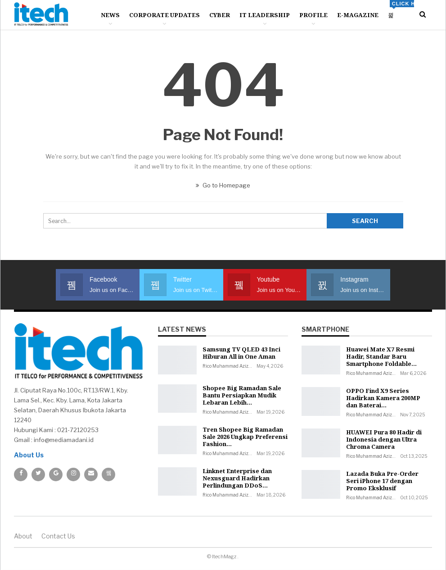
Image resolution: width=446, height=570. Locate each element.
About (23, 536)
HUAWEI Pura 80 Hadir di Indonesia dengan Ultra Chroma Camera (384, 439)
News (110, 15)
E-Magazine (357, 15)
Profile (313, 15)
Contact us (58, 536)
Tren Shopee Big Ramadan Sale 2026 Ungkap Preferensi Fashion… (245, 436)
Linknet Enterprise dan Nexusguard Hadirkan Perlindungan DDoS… (237, 478)
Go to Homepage (223, 185)
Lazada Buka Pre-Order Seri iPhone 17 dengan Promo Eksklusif (382, 481)
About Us (29, 455)
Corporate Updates (164, 15)
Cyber (219, 15)
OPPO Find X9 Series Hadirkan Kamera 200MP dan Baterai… (383, 398)
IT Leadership (264, 15)
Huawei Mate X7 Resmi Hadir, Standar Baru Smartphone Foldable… (381, 356)
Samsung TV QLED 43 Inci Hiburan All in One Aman (241, 352)
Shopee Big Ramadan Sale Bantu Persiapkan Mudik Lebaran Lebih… (242, 395)
